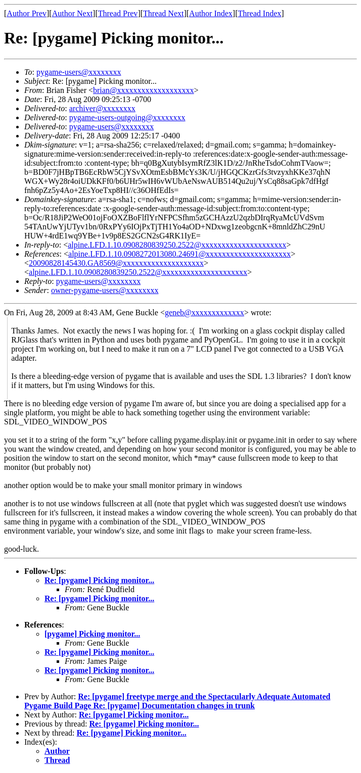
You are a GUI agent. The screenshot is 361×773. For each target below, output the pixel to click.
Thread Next (163, 13)
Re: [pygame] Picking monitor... (99, 580)
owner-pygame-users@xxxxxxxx (105, 290)
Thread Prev (118, 13)
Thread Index (260, 13)
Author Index (211, 13)
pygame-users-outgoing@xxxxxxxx (127, 117)
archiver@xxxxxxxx (102, 108)
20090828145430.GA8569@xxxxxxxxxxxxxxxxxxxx (116, 263)
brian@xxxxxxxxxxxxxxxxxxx (143, 90)
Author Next (72, 13)
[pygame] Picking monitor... (92, 634)
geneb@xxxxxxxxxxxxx (204, 312)
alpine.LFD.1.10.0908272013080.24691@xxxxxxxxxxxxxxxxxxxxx (179, 254)
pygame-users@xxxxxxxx (78, 72)
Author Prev (27, 13)
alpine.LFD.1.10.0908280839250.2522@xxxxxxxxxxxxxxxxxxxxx (177, 244)
